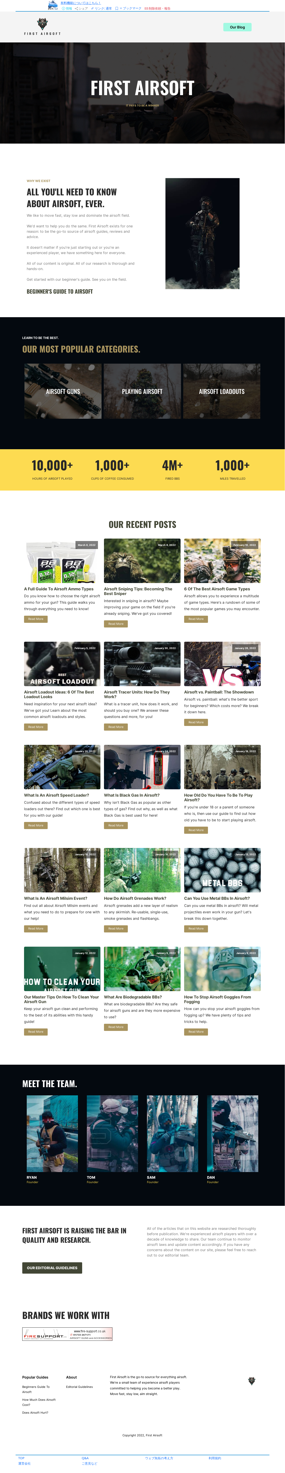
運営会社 (24, 1463)
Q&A (85, 1458)
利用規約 (215, 1458)
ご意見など (89, 1463)
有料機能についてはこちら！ (81, 3)
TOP (21, 1458)
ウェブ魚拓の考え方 (159, 1458)
